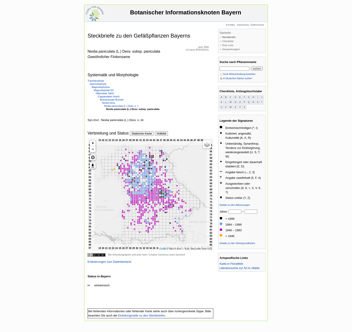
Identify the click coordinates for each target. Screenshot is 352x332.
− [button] (93, 149)
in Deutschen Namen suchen (236, 78)
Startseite (225, 32)
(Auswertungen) (231, 49)
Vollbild (161, 133)
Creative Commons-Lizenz (162, 254)
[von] (235, 212)
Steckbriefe (228, 37)
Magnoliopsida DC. (104, 90)
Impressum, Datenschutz (250, 24)
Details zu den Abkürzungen (235, 205)
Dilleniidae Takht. (105, 93)
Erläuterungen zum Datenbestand (109, 261)
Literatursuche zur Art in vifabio (240, 268)
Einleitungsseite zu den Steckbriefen (141, 315)
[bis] (250, 212)
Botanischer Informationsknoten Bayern (185, 14)
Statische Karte (142, 133)
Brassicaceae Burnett (111, 99)
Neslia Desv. (109, 102)
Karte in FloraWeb (231, 263)
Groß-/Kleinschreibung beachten (237, 74)
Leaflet (163, 248)
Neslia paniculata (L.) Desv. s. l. (121, 106)
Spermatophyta (98, 84)
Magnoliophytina (101, 87)
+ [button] (93, 143)
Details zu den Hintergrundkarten (237, 243)
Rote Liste (227, 45)
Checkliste (228, 41)
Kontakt (230, 24)
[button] (93, 157)
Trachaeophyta (96, 80)
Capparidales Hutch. (109, 96)
